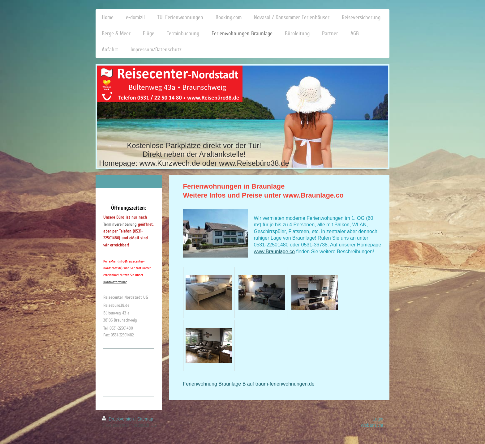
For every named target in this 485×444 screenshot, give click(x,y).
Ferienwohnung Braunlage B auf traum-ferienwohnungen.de (249, 383)
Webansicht (372, 425)
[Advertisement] (128, 371)
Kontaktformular (115, 282)
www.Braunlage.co (274, 251)
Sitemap (145, 418)
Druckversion (118, 418)
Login (378, 418)
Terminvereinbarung (120, 224)
